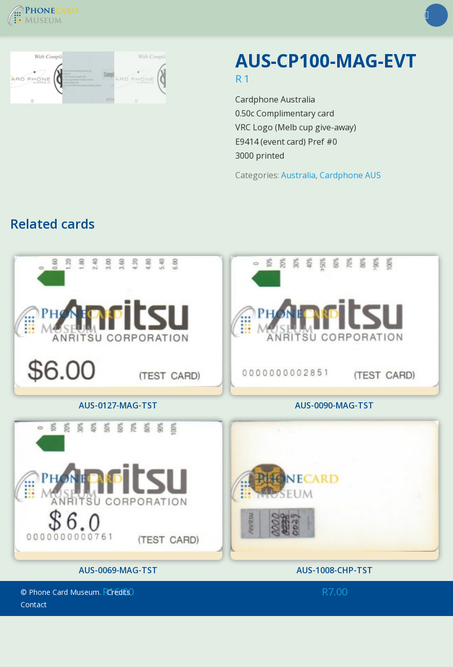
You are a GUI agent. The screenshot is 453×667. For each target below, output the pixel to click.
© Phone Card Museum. (61, 643)
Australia (298, 175)
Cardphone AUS (350, 175)
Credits (118, 643)
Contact (34, 655)
